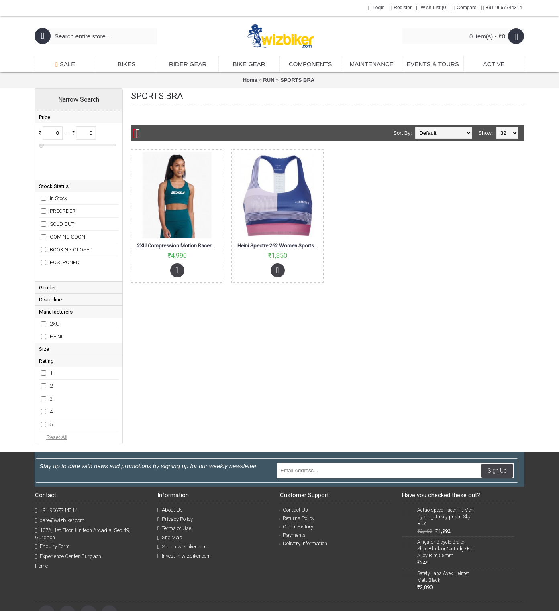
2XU (54, 285)
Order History (297, 488)
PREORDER (62, 185)
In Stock (58, 172)
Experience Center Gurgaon (68, 518)
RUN (268, 80)
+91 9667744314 (56, 471)
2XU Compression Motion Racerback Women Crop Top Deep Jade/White (178, 246)
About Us (170, 471)
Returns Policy (297, 479)
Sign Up (497, 432)
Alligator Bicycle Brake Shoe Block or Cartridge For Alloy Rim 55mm (445, 510)
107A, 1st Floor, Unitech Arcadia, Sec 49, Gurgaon (82, 495)
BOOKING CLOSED (71, 224)
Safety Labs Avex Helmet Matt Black (443, 538)
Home (250, 80)
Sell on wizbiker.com (182, 508)
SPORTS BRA (297, 80)
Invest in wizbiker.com (184, 517)
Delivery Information (304, 505)
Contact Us (294, 471)
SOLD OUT (62, 198)
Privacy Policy (175, 480)
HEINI (56, 298)
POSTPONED (65, 236)
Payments (293, 496)
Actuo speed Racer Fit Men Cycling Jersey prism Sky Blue (445, 478)
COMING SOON (67, 211)
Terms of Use (174, 489)
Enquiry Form (52, 508)
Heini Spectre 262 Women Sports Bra (278, 246)
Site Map (169, 499)
